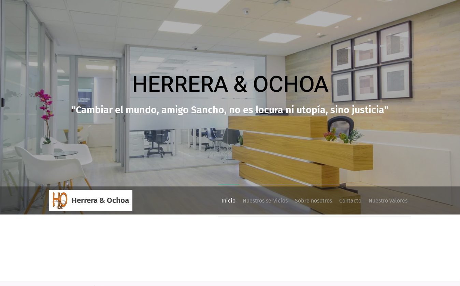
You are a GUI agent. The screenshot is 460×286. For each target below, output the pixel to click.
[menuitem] (205, 200)
